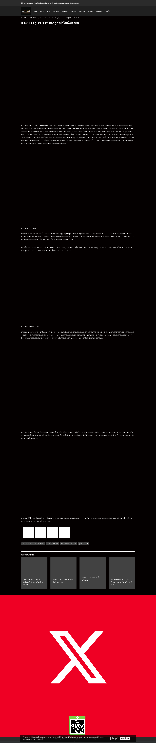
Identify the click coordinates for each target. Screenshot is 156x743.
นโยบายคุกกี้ (39, 739)
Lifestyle (90, 11)
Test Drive (56, 11)
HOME (35, 11)
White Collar (82, 11)
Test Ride (73, 11)
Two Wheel (64, 11)
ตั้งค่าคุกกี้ (114, 738)
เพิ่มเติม (107, 11)
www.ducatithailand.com (41, 521)
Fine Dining (99, 11)
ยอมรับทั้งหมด (125, 738)
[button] (113, 11)
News (48, 11)
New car (42, 11)
